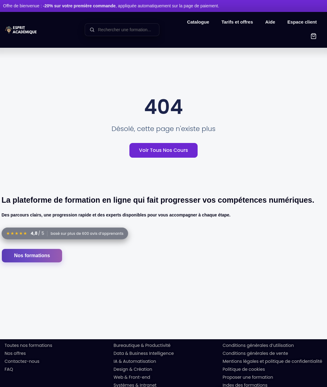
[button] (313, 37)
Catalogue (198, 21)
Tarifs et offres (237, 21)
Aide (270, 21)
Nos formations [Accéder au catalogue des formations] (32, 254)
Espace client (302, 21)
